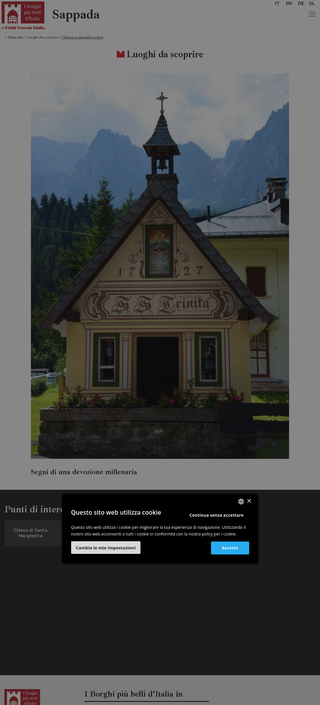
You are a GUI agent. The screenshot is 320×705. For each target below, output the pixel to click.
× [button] (249, 501)
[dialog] (160, 352)
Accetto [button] (230, 548)
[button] (106, 548)
